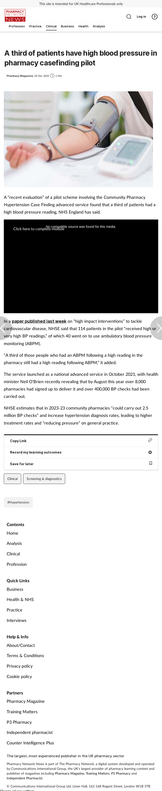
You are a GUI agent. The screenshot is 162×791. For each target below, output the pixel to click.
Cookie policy (19, 676)
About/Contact (21, 645)
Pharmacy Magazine (26, 701)
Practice (14, 609)
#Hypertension (18, 502)
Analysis (14, 543)
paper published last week (39, 321)
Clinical (12, 479)
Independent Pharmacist (24, 778)
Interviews (16, 620)
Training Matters (22, 711)
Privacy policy (20, 666)
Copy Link (81, 440)
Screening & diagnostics (44, 479)
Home (12, 533)
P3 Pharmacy (19, 722)
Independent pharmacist (30, 732)
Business (15, 589)
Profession (17, 564)
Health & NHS (20, 599)
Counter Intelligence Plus (30, 742)
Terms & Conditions (25, 655)
